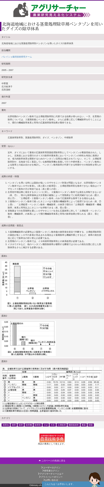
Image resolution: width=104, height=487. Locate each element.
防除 (91, 425)
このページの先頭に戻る (52, 460)
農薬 (84, 425)
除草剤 (38, 425)
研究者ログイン (50, 470)
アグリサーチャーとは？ (51, 474)
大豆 (53, 425)
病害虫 (6, 425)
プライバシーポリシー (51, 477)
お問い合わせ (50, 480)
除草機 (29, 425)
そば (46, 425)
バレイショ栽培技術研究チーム (17, 56)
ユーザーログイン (50, 467)
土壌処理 (62, 425)
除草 (21, 425)
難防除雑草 (74, 425)
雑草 (14, 425)
